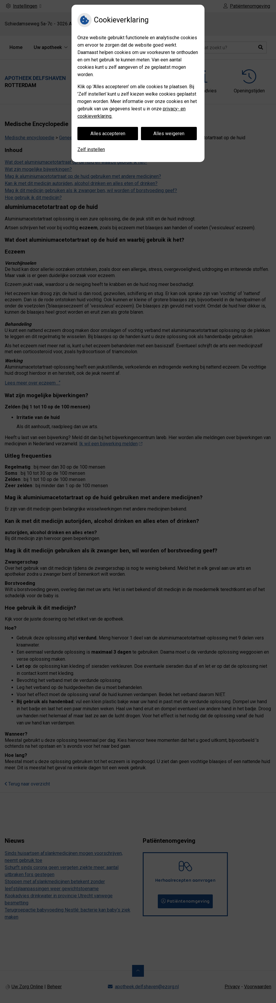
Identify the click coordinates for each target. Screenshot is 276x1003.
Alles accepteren (107, 133)
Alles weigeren (168, 133)
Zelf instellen (91, 149)
